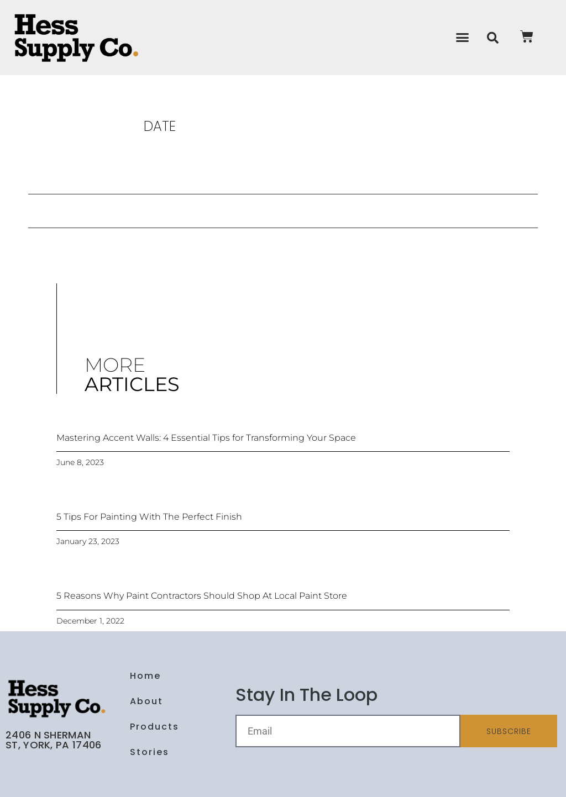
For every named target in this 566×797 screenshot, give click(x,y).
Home (145, 675)
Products (154, 726)
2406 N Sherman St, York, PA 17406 (53, 740)
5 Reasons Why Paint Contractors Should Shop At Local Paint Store (201, 595)
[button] (462, 37)
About (146, 701)
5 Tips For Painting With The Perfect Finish (149, 516)
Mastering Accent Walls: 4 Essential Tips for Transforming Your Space (206, 437)
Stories (149, 752)
